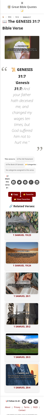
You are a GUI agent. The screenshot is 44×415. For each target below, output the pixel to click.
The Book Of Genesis (15, 164)
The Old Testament (25, 159)
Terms (26, 407)
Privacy (17, 407)
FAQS (35, 407)
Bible (9, 17)
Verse (17, 17)
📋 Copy (14, 194)
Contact (22, 410)
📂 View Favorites (22, 199)
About (7, 407)
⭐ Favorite (28, 194)
